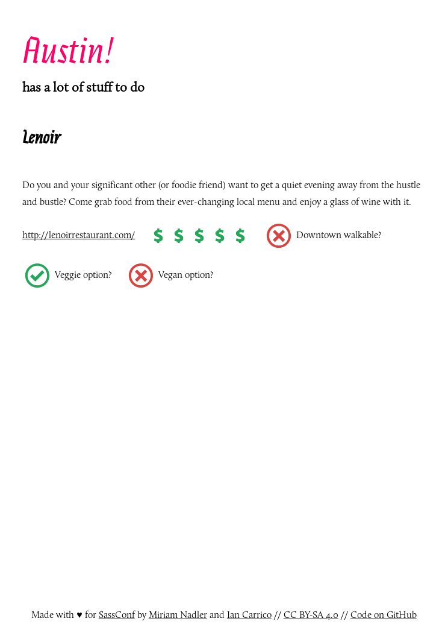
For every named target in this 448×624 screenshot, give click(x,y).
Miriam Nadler (178, 614)
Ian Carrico (249, 614)
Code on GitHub (383, 614)
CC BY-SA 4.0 (311, 614)
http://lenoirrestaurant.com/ (78, 235)
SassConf (117, 614)
